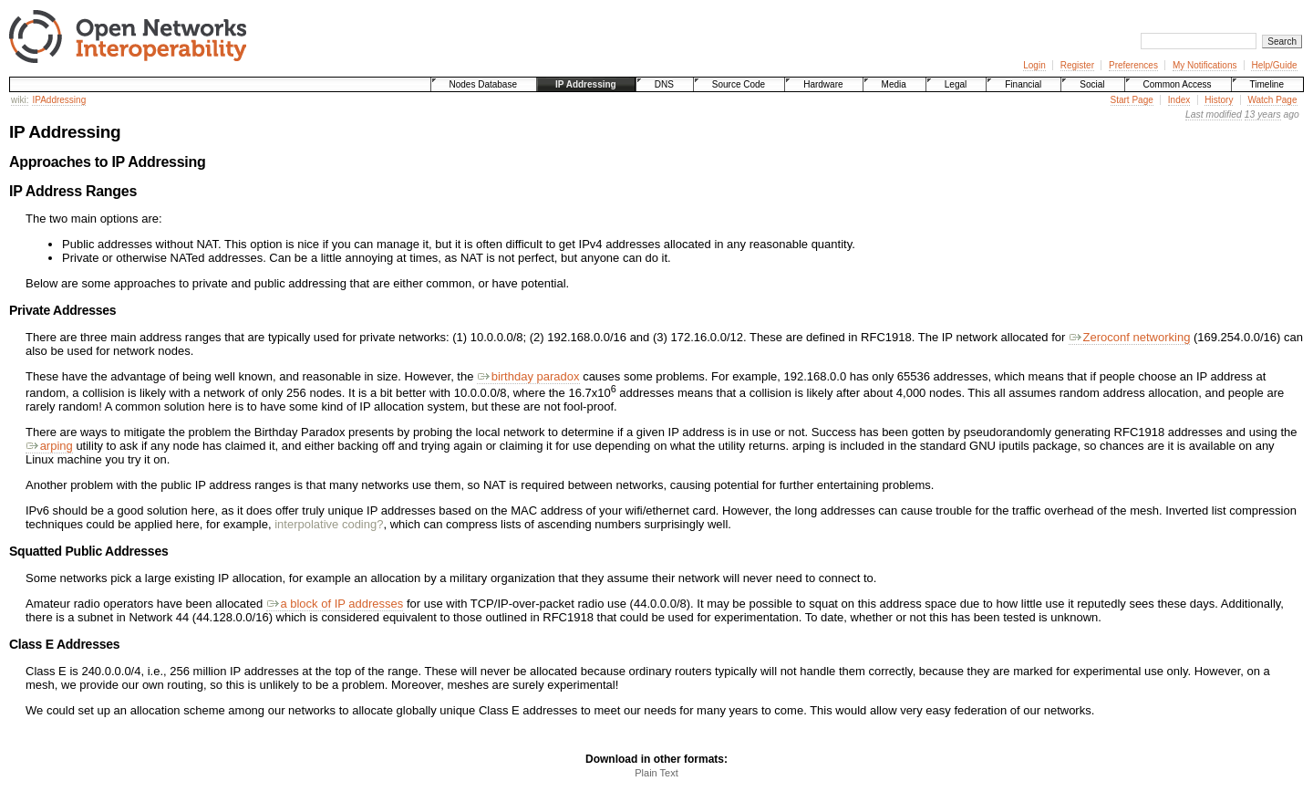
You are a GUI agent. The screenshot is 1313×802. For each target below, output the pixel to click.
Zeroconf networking (1129, 337)
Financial (1023, 84)
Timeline (1267, 84)
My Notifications (1205, 65)
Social (1092, 84)
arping (49, 446)
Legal (956, 84)
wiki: (19, 100)
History (1218, 100)
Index (1179, 100)
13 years (1263, 114)
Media (894, 84)
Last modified (1213, 114)
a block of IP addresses (335, 603)
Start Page (1132, 100)
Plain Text (656, 772)
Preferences (1133, 65)
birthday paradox (528, 376)
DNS (664, 84)
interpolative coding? (328, 524)
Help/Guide (1274, 65)
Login (1034, 65)
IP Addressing (585, 84)
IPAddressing (59, 100)
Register (1077, 65)
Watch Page (1272, 100)
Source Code (738, 84)
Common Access (1177, 84)
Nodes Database (484, 84)
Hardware (823, 84)
